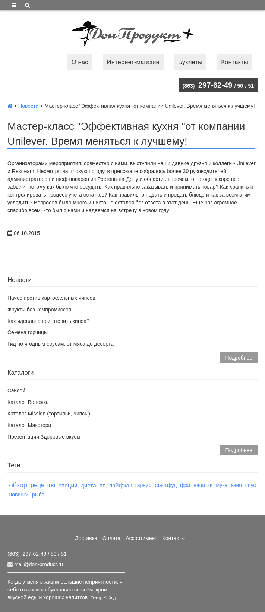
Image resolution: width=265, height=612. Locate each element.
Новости (28, 106)
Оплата (111, 538)
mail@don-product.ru (35, 564)
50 (240, 86)
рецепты (43, 485)
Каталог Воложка (28, 402)
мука (222, 485)
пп (103, 485)
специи (68, 485)
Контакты (234, 62)
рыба (38, 495)
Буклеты (190, 62)
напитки (202, 485)
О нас (80, 62)
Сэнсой (16, 390)
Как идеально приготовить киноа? (48, 321)
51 (251, 86)
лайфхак (120, 485)
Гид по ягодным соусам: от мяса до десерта (60, 344)
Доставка (86, 538)
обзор (18, 485)
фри (185, 485)
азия (236, 485)
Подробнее (238, 358)
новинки (18, 495)
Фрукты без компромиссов (39, 310)
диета (88, 485)
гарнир (143, 485)
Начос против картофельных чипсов (51, 298)
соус (250, 485)
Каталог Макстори (29, 425)
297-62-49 (207, 85)
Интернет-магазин (133, 62)
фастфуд (166, 485)
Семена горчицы (27, 332)
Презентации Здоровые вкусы (43, 437)
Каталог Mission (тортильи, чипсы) (48, 414)
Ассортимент (141, 538)
